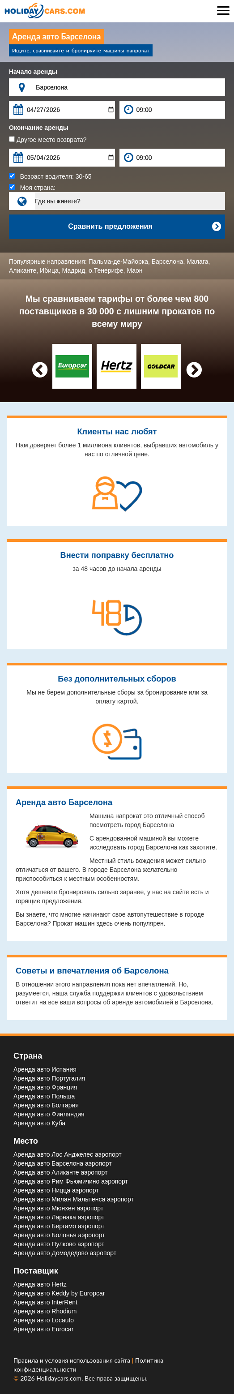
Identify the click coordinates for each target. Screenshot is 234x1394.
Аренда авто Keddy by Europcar (59, 1293)
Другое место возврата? (47, 139)
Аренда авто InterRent (45, 1302)
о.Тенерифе (106, 270)
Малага (197, 261)
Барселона (167, 261)
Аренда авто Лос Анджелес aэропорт (67, 1154)
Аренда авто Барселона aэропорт (62, 1163)
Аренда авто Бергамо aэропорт (59, 1226)
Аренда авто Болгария (46, 1105)
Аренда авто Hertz (40, 1284)
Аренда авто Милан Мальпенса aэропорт (73, 1199)
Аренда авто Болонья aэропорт (59, 1235)
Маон (134, 270)
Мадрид (73, 270)
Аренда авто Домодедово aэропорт (64, 1253)
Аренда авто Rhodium (45, 1311)
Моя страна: (32, 187)
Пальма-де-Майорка (118, 261)
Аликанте (22, 270)
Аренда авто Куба (39, 1123)
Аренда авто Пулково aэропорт (58, 1244)
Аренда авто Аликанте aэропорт (60, 1172)
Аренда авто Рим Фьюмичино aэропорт (70, 1181)
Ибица (49, 270)
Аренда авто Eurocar (43, 1329)
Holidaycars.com (58, 1378)
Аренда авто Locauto (43, 1320)
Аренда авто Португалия (49, 1078)
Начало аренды (33, 71)
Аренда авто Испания (45, 1069)
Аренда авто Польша (44, 1096)
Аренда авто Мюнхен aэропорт (58, 1208)
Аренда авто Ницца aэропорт (56, 1190)
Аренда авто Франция (45, 1087)
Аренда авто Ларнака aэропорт (58, 1217)
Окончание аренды (38, 127)
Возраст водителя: (50, 176)
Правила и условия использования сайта (72, 1360)
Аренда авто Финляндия (49, 1114)
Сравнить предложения (144, 226)
